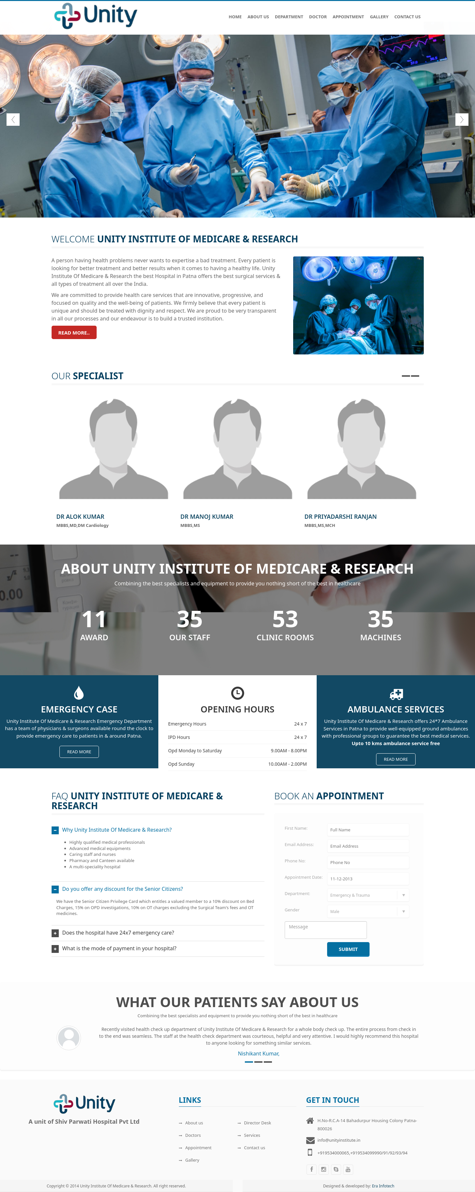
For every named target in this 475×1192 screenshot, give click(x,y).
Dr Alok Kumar (80, 516)
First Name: (296, 828)
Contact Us (407, 13)
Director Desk (254, 1123)
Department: (297, 893)
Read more (79, 752)
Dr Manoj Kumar (207, 516)
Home (235, 13)
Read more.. (74, 332)
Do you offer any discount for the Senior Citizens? (122, 888)
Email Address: (299, 844)
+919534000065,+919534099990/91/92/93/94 (363, 1153)
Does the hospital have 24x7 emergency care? (118, 932)
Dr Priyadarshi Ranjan (341, 516)
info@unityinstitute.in (339, 1140)
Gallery (379, 13)
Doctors (190, 1135)
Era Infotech (383, 1186)
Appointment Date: (304, 877)
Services (249, 1135)
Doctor (318, 13)
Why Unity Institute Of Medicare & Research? (117, 829)
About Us (258, 13)
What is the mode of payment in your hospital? (119, 948)
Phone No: (295, 861)
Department (289, 13)
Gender (292, 910)
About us (191, 1123)
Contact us (251, 1148)
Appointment (348, 13)
